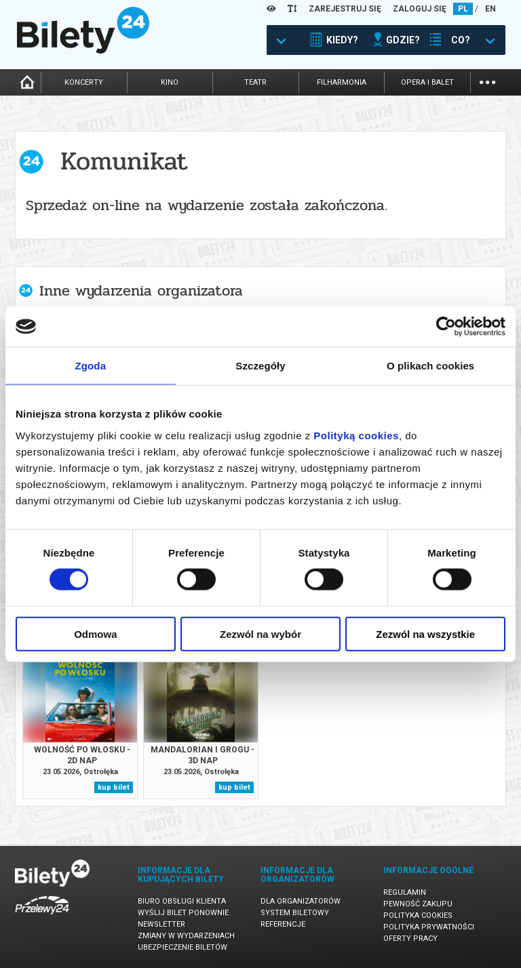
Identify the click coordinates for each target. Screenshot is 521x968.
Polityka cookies (417, 915)
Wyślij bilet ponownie (183, 912)
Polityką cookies (356, 435)
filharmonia (341, 82)
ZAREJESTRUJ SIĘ (345, 9)
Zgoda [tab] (91, 365)
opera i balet (427, 82)
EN (490, 9)
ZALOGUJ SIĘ (419, 9)
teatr (255, 82)
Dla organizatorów (300, 901)
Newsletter (161, 924)
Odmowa (95, 633)
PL (463, 9)
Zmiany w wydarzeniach (186, 935)
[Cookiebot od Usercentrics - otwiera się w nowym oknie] (446, 327)
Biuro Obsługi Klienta (182, 901)
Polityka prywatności (428, 927)
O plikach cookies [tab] (430, 365)
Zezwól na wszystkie (425, 633)
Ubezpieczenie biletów (182, 947)
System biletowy (294, 912)
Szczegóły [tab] (260, 365)
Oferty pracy (410, 938)
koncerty (83, 82)
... (487, 81)
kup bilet (114, 787)
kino (169, 82)
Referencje (282, 924)
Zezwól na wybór (260, 633)
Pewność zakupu (417, 904)
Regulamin (404, 892)
